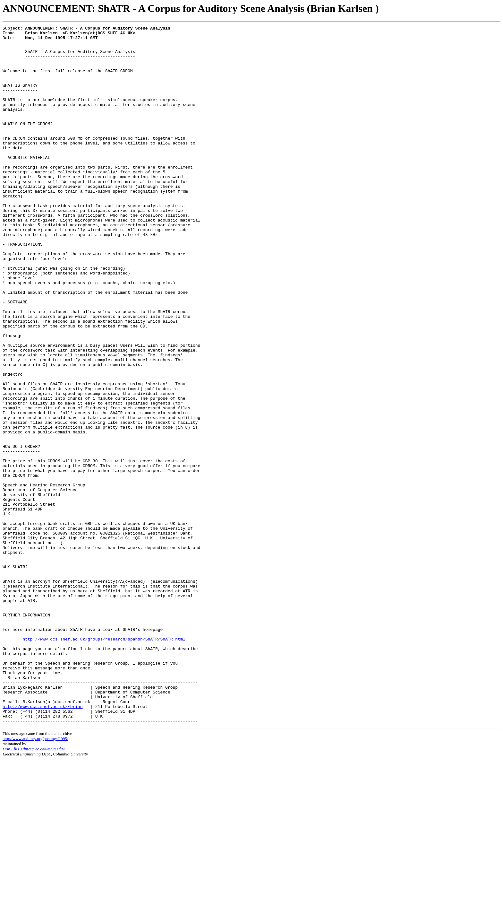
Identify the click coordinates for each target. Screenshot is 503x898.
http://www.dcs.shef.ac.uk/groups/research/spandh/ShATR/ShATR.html (103, 761)
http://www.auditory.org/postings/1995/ (35, 877)
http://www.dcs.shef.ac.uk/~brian (43, 842)
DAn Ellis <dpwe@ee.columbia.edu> (34, 887)
